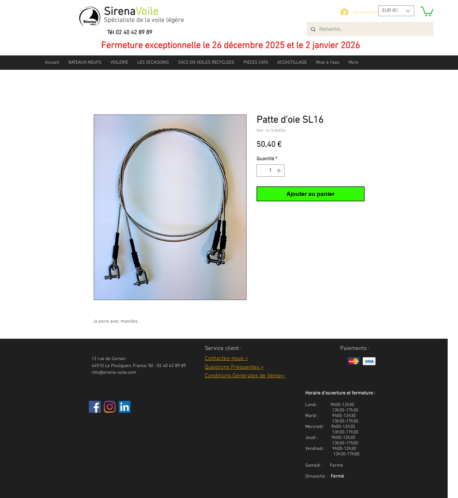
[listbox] (396, 10)
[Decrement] (261, 170)
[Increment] (279, 170)
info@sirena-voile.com (114, 372)
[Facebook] (95, 407)
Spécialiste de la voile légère (144, 20)
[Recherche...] (370, 29)
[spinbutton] (270, 170)
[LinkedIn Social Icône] (125, 407)
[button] (396, 10)
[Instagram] (110, 407)
